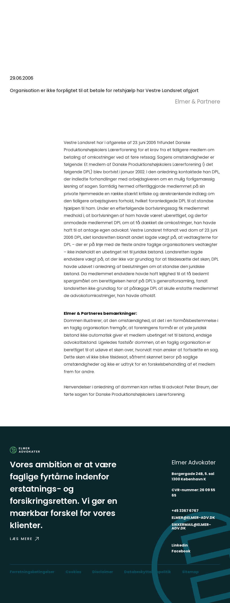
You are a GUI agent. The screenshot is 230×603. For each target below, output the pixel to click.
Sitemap (190, 571)
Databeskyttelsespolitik (147, 571)
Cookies (73, 571)
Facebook (181, 551)
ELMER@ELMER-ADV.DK (193, 517)
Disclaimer (102, 571)
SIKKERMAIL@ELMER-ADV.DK (191, 526)
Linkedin (180, 545)
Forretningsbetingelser (32, 571)
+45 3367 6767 (185, 510)
